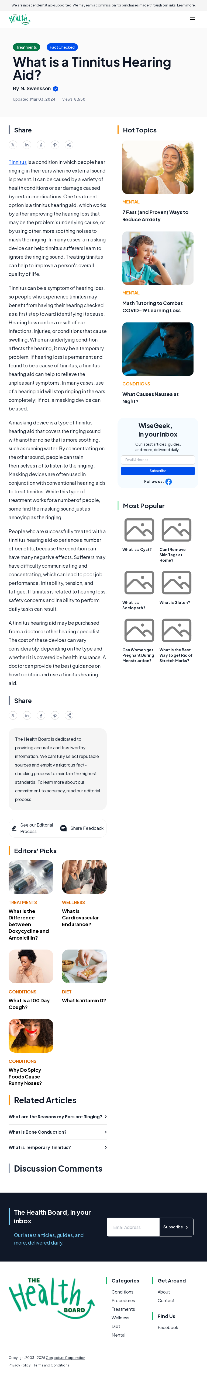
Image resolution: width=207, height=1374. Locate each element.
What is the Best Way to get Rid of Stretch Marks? (176, 655)
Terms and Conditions (51, 1365)
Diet (67, 992)
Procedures (123, 1300)
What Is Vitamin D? (84, 1000)
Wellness (73, 902)
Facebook (168, 1327)
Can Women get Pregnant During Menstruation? (138, 655)
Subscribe (158, 471)
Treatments (23, 902)
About (164, 1292)
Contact (166, 1300)
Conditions (22, 992)
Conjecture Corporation (65, 1358)
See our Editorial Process (32, 828)
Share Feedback (81, 828)
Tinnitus (18, 162)
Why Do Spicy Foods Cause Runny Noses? (25, 1076)
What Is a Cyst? (137, 549)
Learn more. (186, 5)
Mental (131, 202)
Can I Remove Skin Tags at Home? (173, 555)
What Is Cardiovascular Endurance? (80, 917)
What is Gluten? (175, 602)
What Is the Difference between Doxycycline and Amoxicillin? (29, 924)
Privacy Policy (19, 1365)
